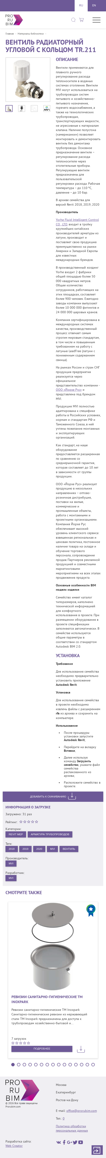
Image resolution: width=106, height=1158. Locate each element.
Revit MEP (16, 834)
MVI (54, 849)
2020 (40, 849)
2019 (26, 849)
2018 (12, 849)
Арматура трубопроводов (52, 834)
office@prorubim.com (81, 1111)
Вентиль (71, 849)
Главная (9, 34)
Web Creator (14, 1146)
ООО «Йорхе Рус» (69, 390)
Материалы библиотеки (31, 34)
